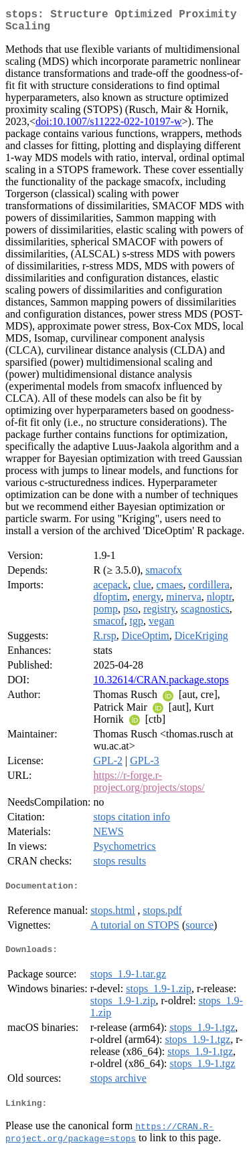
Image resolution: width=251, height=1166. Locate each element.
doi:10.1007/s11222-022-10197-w (108, 126)
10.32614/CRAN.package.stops (160, 685)
